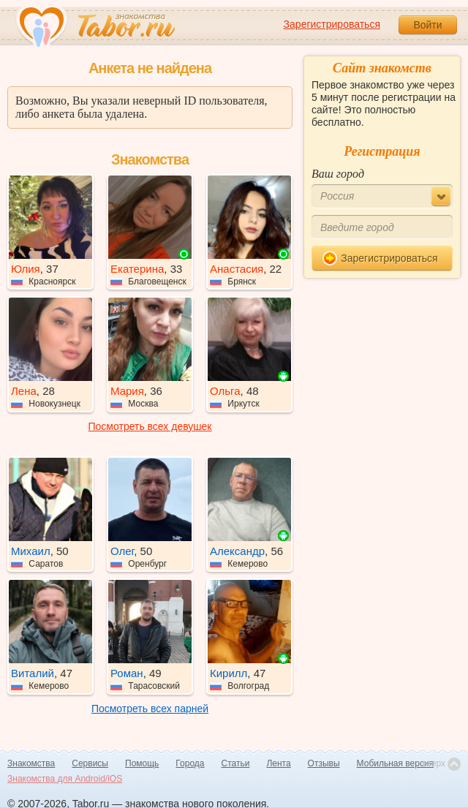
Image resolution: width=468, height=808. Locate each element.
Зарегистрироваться (332, 24)
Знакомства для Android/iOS (64, 779)
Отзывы (324, 763)
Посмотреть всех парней (149, 708)
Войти (427, 25)
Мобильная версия (395, 763)
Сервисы (90, 763)
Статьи (236, 763)
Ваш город (338, 173)
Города (190, 763)
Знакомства (31, 763)
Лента (278, 763)
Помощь (142, 763)
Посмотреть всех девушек (150, 426)
